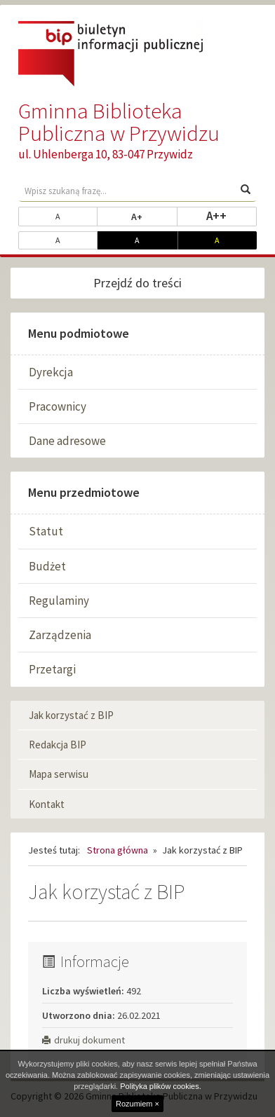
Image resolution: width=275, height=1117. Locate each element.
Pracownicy (57, 406)
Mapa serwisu (58, 774)
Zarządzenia (60, 635)
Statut (46, 531)
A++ (231, 215)
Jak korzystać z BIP (71, 715)
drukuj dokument (83, 1040)
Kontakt (47, 804)
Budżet (47, 566)
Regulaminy (59, 600)
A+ (154, 216)
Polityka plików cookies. (160, 1086)
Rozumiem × (137, 1103)
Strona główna (117, 850)
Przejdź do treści (137, 283)
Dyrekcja (51, 372)
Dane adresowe (67, 440)
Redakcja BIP (57, 744)
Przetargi (52, 669)
